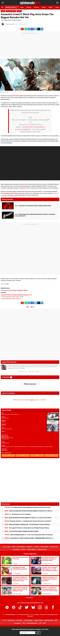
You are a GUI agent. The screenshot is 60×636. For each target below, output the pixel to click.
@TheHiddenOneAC (28, 127)
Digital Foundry (38, 620)
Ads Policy (16, 549)
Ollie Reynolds (10, 24)
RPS (44, 623)
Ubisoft (19, 11)
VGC (10, 103)
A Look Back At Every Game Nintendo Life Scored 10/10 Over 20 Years (28, 507)
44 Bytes (37, 614)
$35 (23, 455)
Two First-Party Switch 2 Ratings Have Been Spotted (21, 531)
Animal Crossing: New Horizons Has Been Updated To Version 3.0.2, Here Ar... (29, 511)
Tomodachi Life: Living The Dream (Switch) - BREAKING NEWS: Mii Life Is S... (29, 538)
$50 (8, 455)
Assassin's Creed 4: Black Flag (17, 95)
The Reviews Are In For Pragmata (18, 514)
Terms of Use (54, 546)
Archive (23, 549)
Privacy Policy (44, 546)
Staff (13, 546)
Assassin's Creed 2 (25, 188)
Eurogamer (18, 623)
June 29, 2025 (36, 131)
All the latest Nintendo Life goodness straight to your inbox (30, 629)
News (3, 11)
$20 (37, 455)
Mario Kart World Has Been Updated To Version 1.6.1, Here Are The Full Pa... (28, 517)
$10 (51, 455)
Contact (36, 546)
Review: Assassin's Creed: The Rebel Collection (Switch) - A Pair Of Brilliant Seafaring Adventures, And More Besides (27, 446)
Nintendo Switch (5, 418)
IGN (56, 620)
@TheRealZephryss (39, 127)
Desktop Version (42, 549)
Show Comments (30, 384)
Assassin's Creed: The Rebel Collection (10, 414)
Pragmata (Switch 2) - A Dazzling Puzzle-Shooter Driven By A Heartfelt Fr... (28, 521)
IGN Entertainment (24, 614)
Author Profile (23, 371)
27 (33, 307)
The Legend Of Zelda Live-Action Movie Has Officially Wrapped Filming (27, 528)
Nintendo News (49, 620)
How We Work (21, 546)
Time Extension (28, 620)
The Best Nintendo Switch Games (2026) (12, 296)
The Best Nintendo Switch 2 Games (11, 298)
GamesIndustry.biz (32, 623)
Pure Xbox (19, 620)
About (9, 546)
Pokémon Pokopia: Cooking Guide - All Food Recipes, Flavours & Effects (27, 524)
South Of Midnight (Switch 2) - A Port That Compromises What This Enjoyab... (29, 534)
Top (4, 546)
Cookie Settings (31, 549)
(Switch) (14, 290)
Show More (30, 597)
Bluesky (31, 371)
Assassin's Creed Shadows (10, 193)
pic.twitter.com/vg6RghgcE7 (23, 129)
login (31, 400)
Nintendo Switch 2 (10, 11)
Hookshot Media (10, 614)
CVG (40, 623)
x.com (7, 284)
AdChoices (42, 614)
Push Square (11, 620)
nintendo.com (5, 450)
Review (16, 295)
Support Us (29, 546)
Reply (38, 371)
